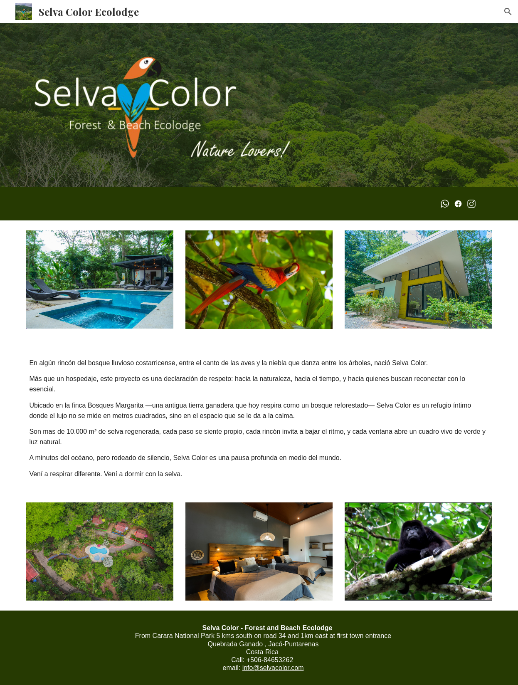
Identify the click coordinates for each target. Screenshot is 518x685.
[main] (259, 415)
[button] (508, 12)
